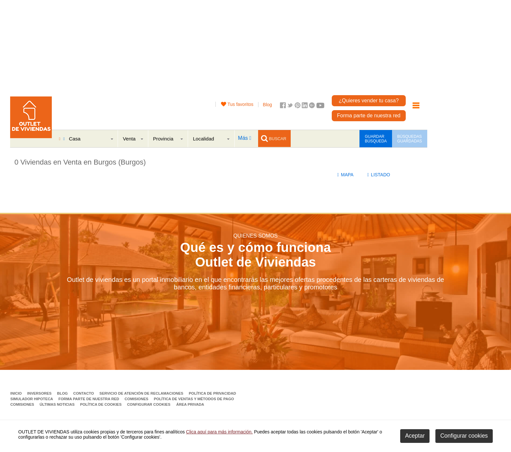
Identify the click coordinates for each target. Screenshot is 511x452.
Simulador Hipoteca (32, 399)
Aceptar (415, 435)
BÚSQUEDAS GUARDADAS (409, 138)
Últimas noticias (57, 404)
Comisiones (136, 399)
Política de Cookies (101, 404)
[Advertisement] (231, 45)
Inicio (16, 393)
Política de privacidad (212, 393)
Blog (267, 104)
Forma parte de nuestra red (369, 115)
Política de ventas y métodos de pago (194, 399)
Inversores (39, 393)
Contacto (84, 393)
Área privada (190, 404)
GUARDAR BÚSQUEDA (376, 138)
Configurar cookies (148, 404)
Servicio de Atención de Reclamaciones (141, 393)
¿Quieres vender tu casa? (369, 100)
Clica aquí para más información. (219, 431)
